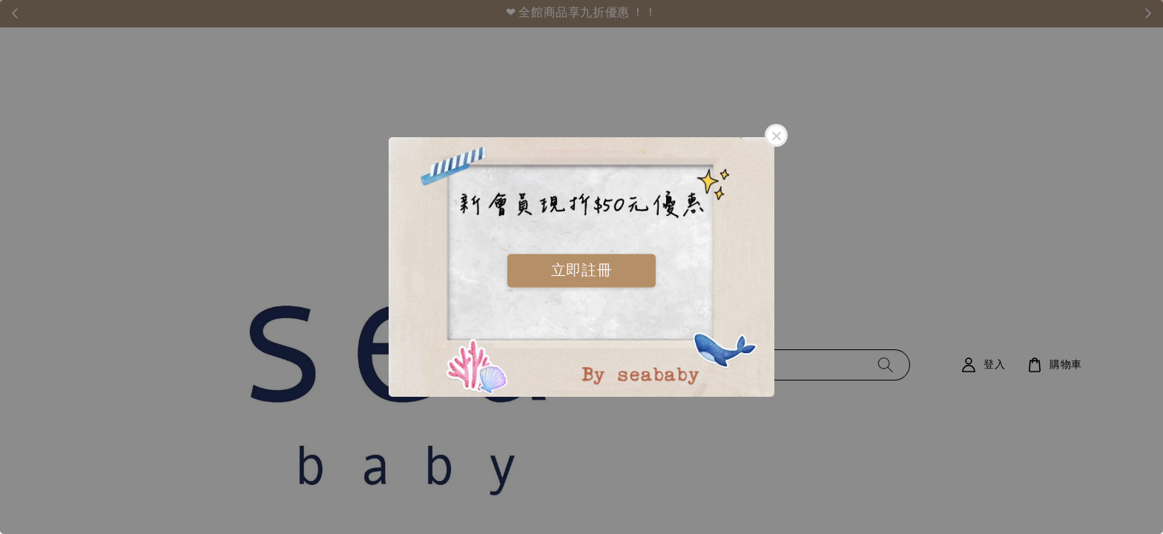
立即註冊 (581, 270)
